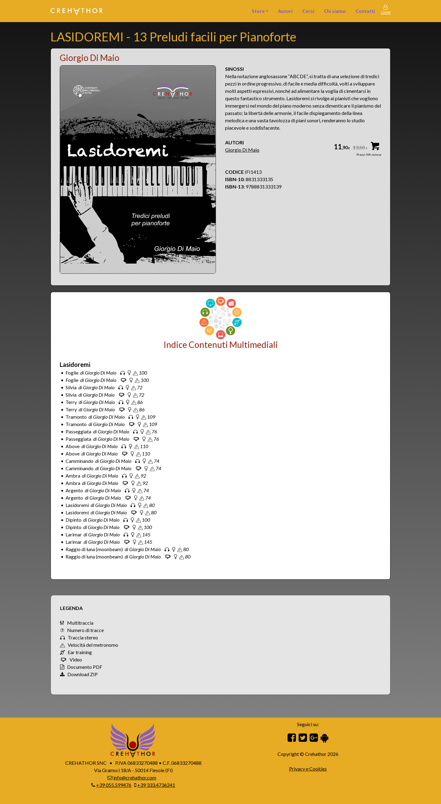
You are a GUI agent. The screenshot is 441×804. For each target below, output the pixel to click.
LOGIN (385, 13)
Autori (285, 11)
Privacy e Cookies (308, 769)
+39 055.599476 (113, 785)
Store (258, 11)
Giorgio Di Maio (242, 150)
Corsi (308, 11)
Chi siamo (335, 11)
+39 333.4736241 (156, 785)
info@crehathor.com (134, 777)
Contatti (365, 11)
